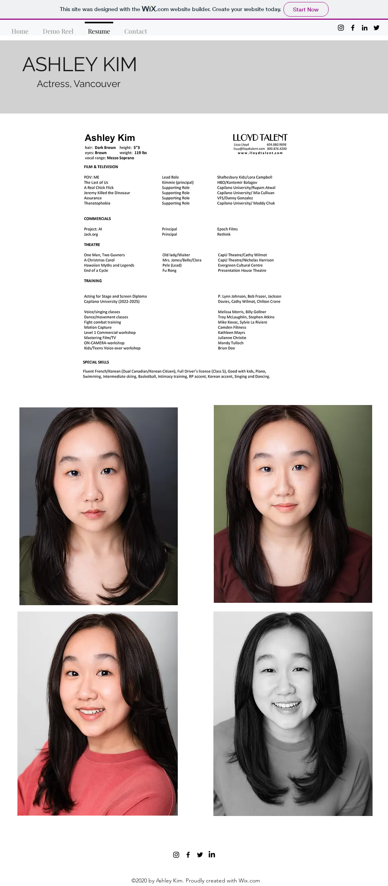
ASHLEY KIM (79, 64)
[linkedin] (365, 28)
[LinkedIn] (212, 855)
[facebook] (353, 28)
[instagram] (341, 28)
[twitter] (376, 28)
